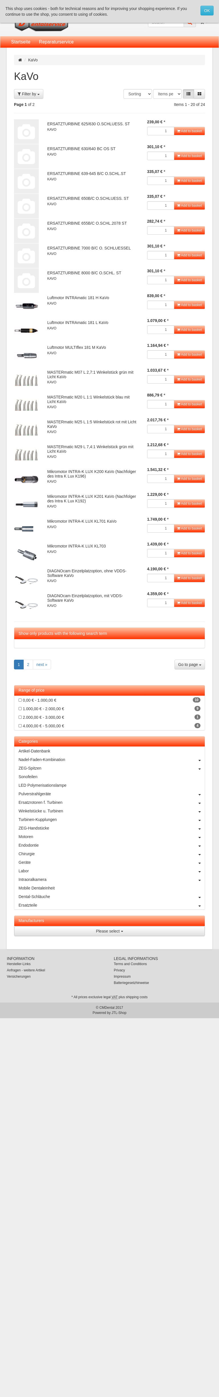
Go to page (189, 664)
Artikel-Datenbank (34, 751)
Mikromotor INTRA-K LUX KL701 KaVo (82, 521)
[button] (188, 94)
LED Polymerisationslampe (42, 785)
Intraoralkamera (112, 879)
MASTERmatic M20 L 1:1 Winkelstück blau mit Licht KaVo (88, 399)
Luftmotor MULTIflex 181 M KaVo (76, 347)
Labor (112, 871)
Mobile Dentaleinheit (37, 888)
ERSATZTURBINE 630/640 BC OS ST (81, 148)
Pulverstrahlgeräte (112, 794)
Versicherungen (19, 977)
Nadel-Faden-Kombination (112, 759)
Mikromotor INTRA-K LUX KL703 (76, 546)
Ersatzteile (112, 905)
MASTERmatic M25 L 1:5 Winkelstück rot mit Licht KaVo (91, 424)
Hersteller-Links (19, 964)
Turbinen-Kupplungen (112, 819)
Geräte (112, 862)
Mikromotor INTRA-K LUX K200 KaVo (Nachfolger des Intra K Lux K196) (91, 473)
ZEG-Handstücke (112, 828)
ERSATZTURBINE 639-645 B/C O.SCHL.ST (86, 173)
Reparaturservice (56, 41)
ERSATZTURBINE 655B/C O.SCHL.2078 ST (87, 223)
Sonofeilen (28, 776)
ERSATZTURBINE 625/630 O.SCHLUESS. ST (88, 124)
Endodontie (112, 845)
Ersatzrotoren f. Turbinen (112, 802)
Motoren (112, 836)
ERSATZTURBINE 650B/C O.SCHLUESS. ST (88, 198)
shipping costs (136, 997)
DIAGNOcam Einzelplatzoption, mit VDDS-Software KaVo (85, 597)
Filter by (29, 94)
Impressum (122, 977)
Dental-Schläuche (112, 896)
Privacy (119, 970)
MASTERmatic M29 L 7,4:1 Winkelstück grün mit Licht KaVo (90, 448)
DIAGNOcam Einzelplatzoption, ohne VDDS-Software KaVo (87, 573)
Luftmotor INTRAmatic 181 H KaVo (78, 297)
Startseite (21, 41)
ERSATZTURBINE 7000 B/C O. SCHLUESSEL (89, 248)
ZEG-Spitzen (112, 768)
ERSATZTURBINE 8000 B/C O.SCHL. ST (84, 273)
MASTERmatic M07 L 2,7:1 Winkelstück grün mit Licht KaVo (90, 374)
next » (41, 664)
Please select (109, 931)
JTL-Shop (118, 1013)
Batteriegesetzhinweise (131, 983)
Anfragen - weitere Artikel (26, 970)
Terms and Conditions (130, 964)
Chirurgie (112, 854)
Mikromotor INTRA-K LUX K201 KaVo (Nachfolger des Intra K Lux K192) (91, 498)
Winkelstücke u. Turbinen (112, 811)
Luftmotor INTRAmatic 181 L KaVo (77, 322)
